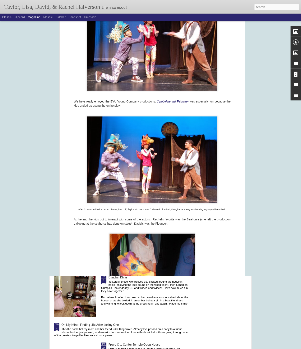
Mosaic (47, 17)
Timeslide (90, 17)
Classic (6, 17)
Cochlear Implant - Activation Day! (131, 230)
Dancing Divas (117, 277)
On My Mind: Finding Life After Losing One (90, 325)
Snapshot (75, 17)
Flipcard (19, 17)
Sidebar (61, 17)
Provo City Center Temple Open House (134, 344)
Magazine (34, 17)
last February (173, 22)
